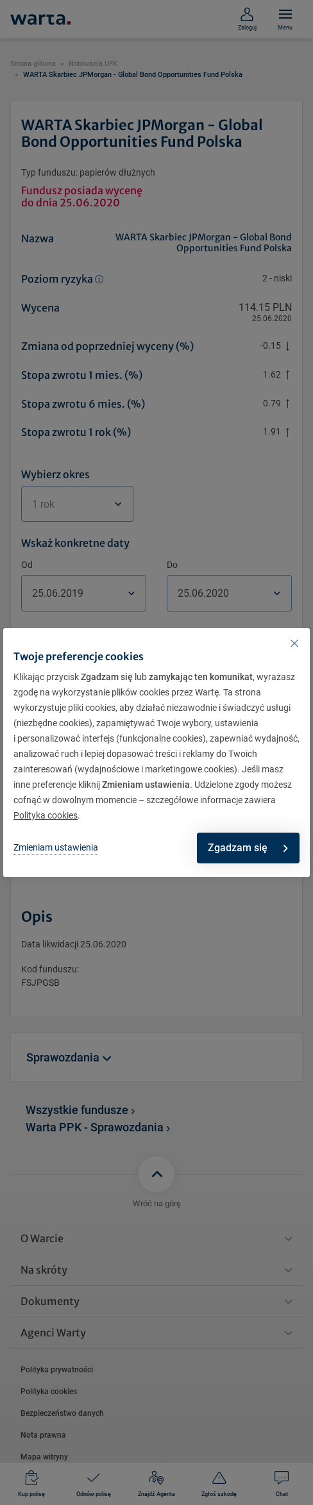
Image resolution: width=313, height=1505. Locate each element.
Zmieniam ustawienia (55, 847)
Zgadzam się (247, 848)
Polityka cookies (45, 815)
